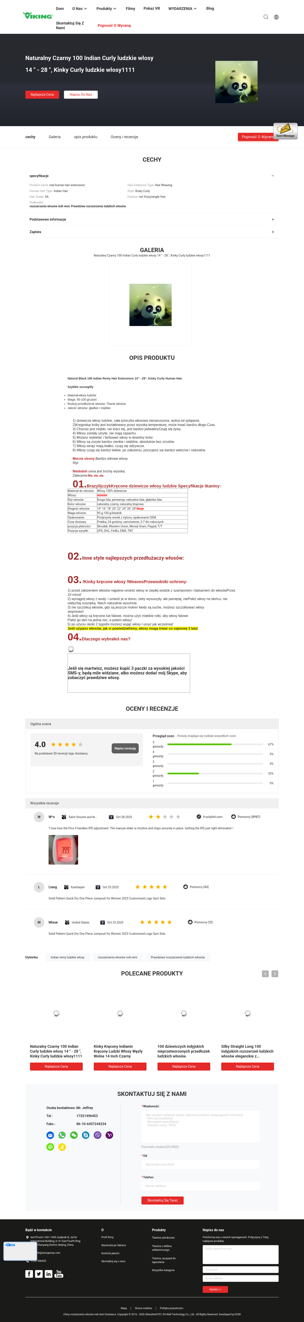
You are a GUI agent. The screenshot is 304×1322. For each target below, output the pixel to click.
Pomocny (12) (203, 922)
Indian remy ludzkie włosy (68, 957)
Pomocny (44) (199, 887)
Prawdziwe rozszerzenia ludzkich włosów (178, 957)
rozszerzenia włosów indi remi (117, 957)
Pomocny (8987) (249, 817)
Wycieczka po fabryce (113, 1245)
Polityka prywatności (171, 1308)
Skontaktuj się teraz (162, 1200)
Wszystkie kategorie (163, 1270)
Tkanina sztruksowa (163, 1237)
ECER (238, 1314)
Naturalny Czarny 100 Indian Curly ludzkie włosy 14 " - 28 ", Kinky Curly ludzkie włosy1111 (56, 1051)
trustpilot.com (213, 817)
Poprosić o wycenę (258, 136)
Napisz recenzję (125, 748)
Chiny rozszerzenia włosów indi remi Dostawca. (90, 1314)
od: (145, 1155)
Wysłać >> (215, 1289)
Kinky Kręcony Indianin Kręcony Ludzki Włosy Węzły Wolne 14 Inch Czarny (118, 1051)
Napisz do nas (81, 95)
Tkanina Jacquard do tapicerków (164, 1260)
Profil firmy (107, 1237)
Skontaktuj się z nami (113, 1261)
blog (210, 8)
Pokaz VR (152, 8)
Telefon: (148, 1177)
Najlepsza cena (42, 95)
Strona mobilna (143, 1308)
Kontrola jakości (110, 1253)
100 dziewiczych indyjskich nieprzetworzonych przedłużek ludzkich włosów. (183, 1051)
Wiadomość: (151, 1106)
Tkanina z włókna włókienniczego (162, 1248)
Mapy (124, 1308)
